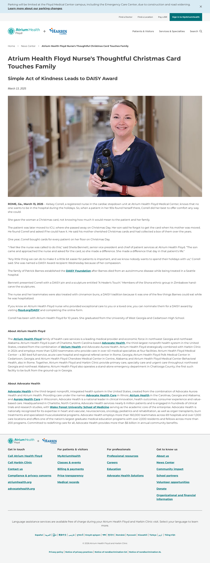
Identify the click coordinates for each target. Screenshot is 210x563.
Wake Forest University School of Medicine (79, 407)
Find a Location (145, 17)
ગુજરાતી (80, 535)
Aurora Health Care (27, 399)
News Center (28, 46)
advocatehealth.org (21, 488)
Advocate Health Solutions (125, 475)
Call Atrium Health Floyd (25, 456)
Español (39, 535)
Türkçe (153, 535)
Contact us (15, 469)
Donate (162, 488)
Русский (131, 535)
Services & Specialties (172, 31)
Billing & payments (70, 469)
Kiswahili (142, 535)
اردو (160, 535)
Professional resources (122, 456)
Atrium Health (71, 346)
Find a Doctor (125, 17)
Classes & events (69, 462)
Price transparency (70, 475)
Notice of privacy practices (79, 552)
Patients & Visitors (143, 31)
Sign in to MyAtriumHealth (186, 17)
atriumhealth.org (20, 482)
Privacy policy (56, 552)
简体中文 (62, 535)
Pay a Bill (162, 17)
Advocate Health (113, 342)
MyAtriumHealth (69, 456)
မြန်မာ (54, 535)
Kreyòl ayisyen (92, 535)
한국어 (111, 535)
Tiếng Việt (170, 535)
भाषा (104, 535)
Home (11, 46)
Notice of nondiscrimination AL (145, 552)
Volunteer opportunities (173, 482)
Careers (112, 462)
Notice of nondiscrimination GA (111, 552)
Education (114, 469)
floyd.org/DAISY (29, 310)
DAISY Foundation (78, 270)
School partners (167, 475)
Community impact (170, 469)
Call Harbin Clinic (20, 462)
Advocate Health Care (101, 395)
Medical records (68, 482)
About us (163, 456)
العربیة (48, 535)
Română (120, 535)
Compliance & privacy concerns (29, 475)
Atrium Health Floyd (27, 339)
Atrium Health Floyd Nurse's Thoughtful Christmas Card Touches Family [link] (85, 46)
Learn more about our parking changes (35, 8)
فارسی (71, 535)
